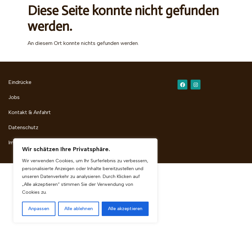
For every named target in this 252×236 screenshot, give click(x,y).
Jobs (14, 97)
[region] (85, 180)
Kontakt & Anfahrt (29, 112)
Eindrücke (20, 82)
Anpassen (38, 208)
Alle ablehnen (78, 208)
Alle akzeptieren (125, 208)
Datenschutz (23, 127)
